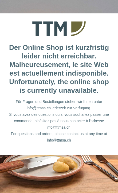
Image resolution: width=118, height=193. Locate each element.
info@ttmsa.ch (39, 108)
